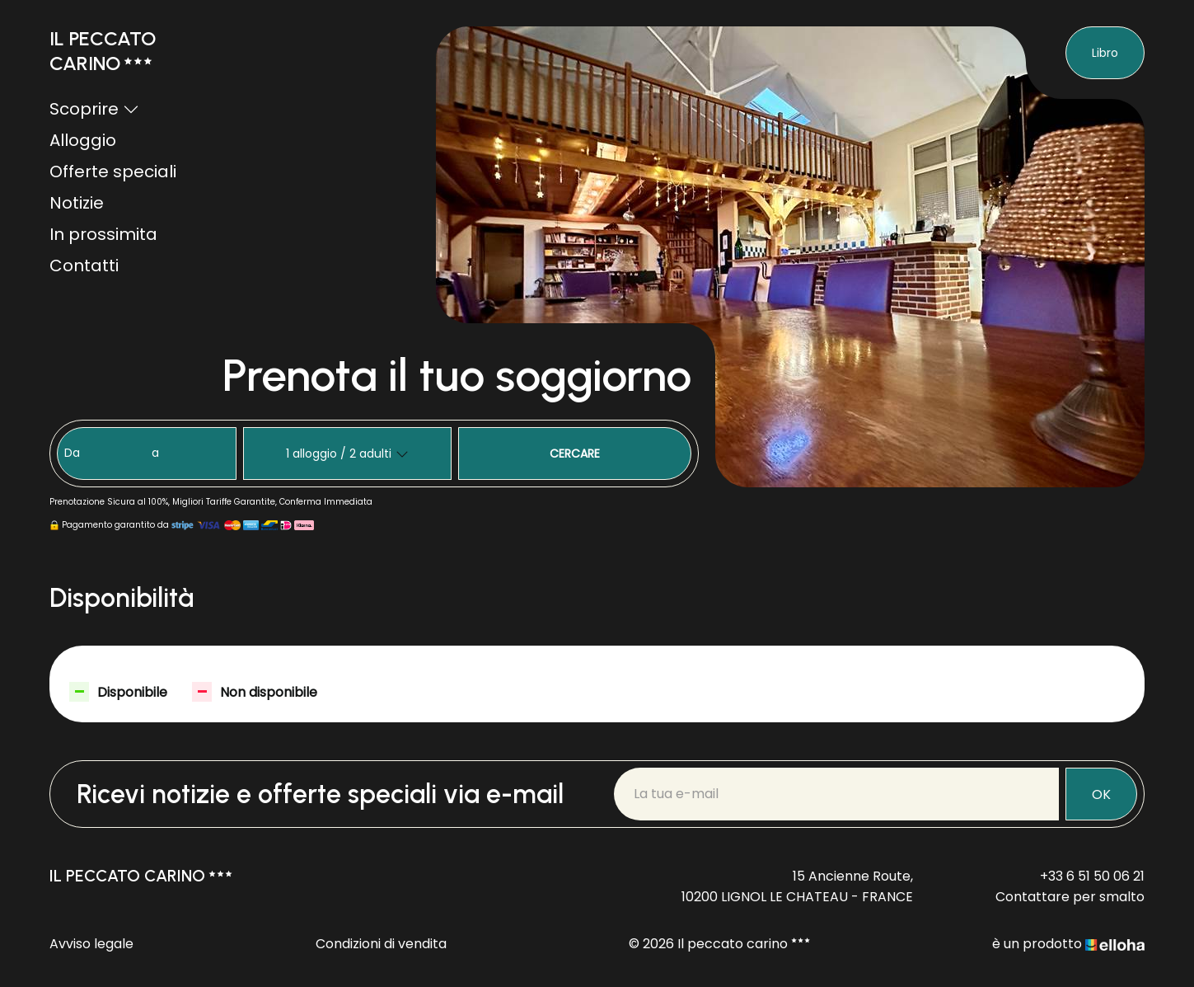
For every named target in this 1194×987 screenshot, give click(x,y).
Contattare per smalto (1070, 896)
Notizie (76, 202)
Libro (1105, 53)
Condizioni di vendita (381, 943)
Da (72, 452)
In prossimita (103, 234)
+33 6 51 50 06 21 (1092, 876)
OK (1101, 794)
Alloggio (82, 140)
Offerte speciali (112, 171)
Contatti (84, 265)
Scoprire (94, 108)
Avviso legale (91, 943)
